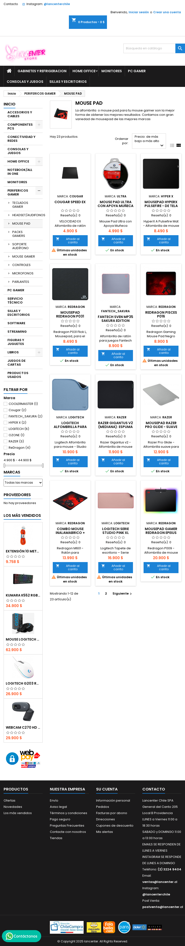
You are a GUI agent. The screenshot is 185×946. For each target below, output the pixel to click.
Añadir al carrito (67, 240)
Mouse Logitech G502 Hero (23, 639)
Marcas (12, 472)
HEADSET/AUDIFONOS (27, 215)
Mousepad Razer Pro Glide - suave (161, 425)
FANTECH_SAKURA (25, 416)
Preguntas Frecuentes (67, 825)
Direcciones (105, 819)
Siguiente (122, 593)
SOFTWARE (16, 323)
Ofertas (9, 800)
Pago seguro (60, 819)
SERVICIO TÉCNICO (15, 300)
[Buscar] (154, 48)
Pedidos (102, 806)
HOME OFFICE (84, 71)
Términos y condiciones (68, 813)
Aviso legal (58, 806)
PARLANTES (20, 281)
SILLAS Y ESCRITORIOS (68, 81)
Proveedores (17, 495)
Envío (54, 800)
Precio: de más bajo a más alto (150, 141)
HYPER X (17, 422)
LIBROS (13, 352)
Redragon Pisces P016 (161, 314)
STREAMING (17, 331)
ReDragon (19, 447)
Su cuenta (107, 789)
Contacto (11, 4)
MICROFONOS (22, 273)
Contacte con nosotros (68, 831)
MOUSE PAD (21, 223)
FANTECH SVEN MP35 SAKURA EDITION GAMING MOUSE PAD (115, 320)
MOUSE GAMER (23, 256)
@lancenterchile (57, 4)
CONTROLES (21, 265)
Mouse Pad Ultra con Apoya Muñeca (115, 204)
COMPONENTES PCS (20, 126)
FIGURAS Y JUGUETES (15, 342)
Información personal (113, 800)
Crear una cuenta (167, 12)
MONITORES (111, 71)
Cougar (17, 410)
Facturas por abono (111, 813)
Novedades (13, 806)
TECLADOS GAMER (20, 205)
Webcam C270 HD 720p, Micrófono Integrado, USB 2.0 (23, 727)
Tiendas (56, 838)
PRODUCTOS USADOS (17, 375)
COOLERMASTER (23, 404)
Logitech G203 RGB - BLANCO (23, 683)
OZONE (16, 435)
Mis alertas (104, 831)
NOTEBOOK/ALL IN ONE (19, 172)
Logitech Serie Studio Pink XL (115, 530)
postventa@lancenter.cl (162, 907)
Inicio (9, 104)
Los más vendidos (22, 515)
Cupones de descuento (114, 825)
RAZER (16, 441)
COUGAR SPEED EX (70, 202)
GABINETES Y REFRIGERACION (42, 71)
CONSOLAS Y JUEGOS (25, 81)
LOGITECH (19, 429)
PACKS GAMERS (18, 234)
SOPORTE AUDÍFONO (20, 246)
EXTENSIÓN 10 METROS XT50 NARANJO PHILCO (23, 551)
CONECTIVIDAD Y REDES (21, 139)
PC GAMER (137, 71)
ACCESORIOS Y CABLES (19, 114)
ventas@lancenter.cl (159, 882)
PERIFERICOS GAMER (17, 192)
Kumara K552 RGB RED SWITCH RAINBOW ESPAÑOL (23, 595)
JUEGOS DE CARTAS (16, 362)
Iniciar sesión (139, 12)
